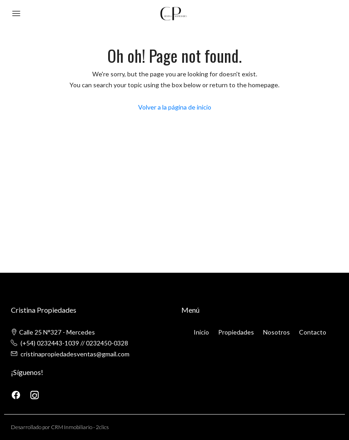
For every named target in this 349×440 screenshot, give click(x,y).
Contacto (312, 332)
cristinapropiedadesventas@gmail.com (75, 354)
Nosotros (276, 332)
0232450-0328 (107, 343)
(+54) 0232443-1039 (49, 343)
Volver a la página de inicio (174, 107)
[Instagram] (35, 394)
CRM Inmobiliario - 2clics (80, 427)
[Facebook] (16, 394)
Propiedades (236, 332)
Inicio (201, 332)
